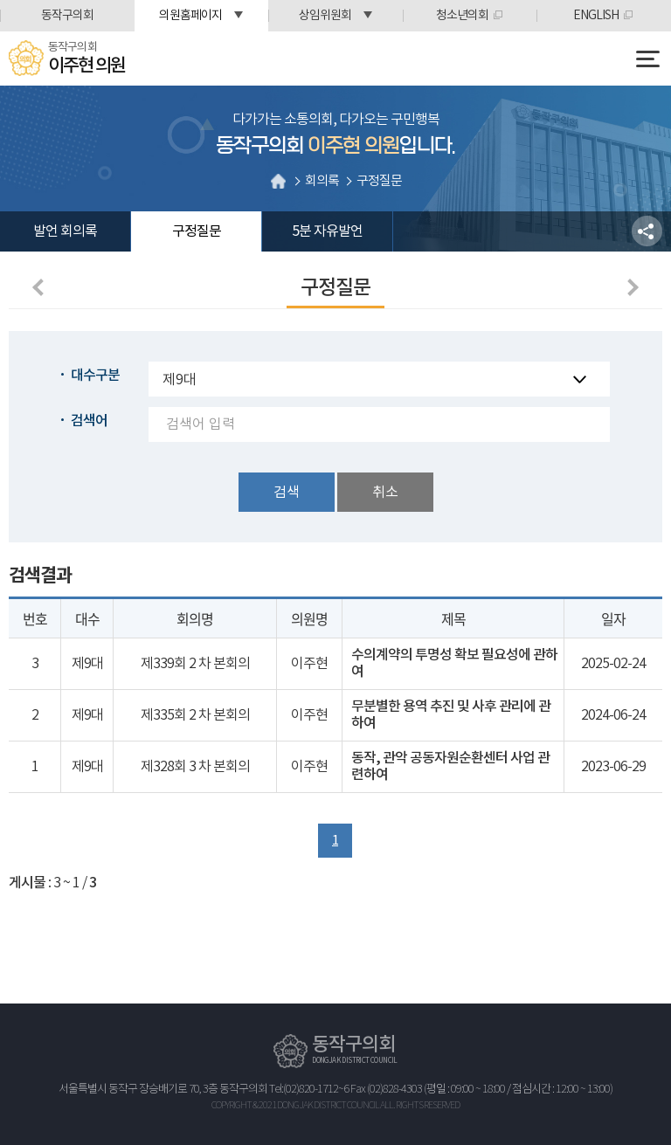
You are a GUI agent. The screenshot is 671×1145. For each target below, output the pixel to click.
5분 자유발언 (327, 231)
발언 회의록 (65, 231)
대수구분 (95, 375)
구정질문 (196, 231)
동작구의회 (67, 16)
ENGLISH (596, 16)
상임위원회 (325, 16)
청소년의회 (462, 16)
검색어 (89, 421)
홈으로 (278, 181)
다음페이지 (630, 287)
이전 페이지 (41, 287)
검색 (286, 492)
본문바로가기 (0, 0)
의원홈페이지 (190, 16)
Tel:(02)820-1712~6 (309, 1089)
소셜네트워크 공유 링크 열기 (647, 231)
